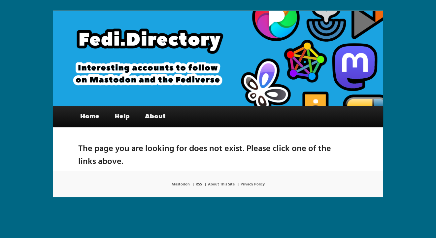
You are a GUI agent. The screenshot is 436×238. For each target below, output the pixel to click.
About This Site (221, 184)
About (155, 116)
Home (89, 116)
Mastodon (181, 184)
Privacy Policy (253, 184)
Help (122, 116)
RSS (199, 184)
